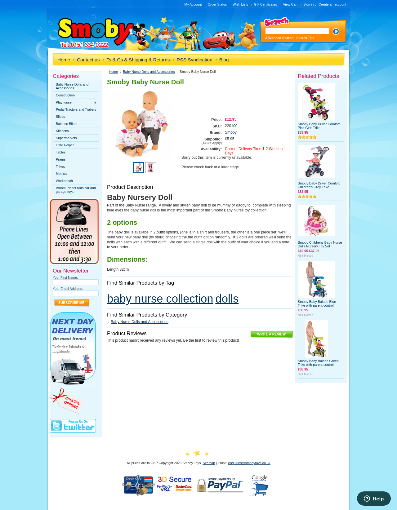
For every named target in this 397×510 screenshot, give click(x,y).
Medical (61, 173)
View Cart (290, 4)
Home (113, 71)
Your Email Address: (68, 288)
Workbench (64, 181)
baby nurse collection (160, 298)
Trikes (60, 166)
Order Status (217, 4)
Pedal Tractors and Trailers (76, 109)
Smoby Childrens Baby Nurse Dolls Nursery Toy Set (320, 244)
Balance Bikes (66, 124)
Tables (60, 152)
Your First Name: (65, 277)
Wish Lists (240, 4)
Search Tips (305, 38)
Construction (65, 95)
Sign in (308, 4)
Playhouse (75, 102)
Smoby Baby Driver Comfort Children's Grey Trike (319, 185)
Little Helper (65, 145)
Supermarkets (66, 138)
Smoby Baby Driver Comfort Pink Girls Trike (319, 126)
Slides (60, 116)
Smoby (231, 132)
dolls (227, 298)
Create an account (332, 4)
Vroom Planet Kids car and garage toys (76, 189)
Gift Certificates (265, 4)
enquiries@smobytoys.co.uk (249, 463)
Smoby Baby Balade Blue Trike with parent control (317, 303)
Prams (60, 159)
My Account (193, 4)
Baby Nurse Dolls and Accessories (72, 86)
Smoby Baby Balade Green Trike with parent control (318, 362)
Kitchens (62, 131)
